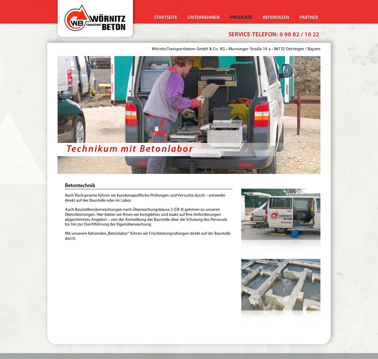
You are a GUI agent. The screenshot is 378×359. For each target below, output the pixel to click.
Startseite (165, 17)
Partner (308, 17)
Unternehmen (204, 17)
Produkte (241, 17)
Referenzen (276, 17)
